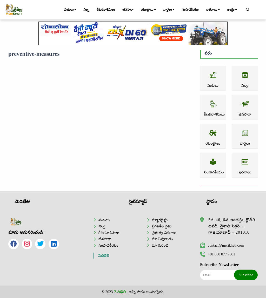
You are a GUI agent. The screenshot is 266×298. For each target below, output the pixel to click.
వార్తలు (169, 9)
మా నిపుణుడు (162, 239)
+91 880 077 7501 (217, 254)
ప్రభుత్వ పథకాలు (164, 233)
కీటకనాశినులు (106, 9)
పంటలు (70, 9)
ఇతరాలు (213, 9)
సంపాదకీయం (190, 9)
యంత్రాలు (149, 9)
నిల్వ (86, 9)
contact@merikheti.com (222, 245)
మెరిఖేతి (103, 256)
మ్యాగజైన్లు (160, 220)
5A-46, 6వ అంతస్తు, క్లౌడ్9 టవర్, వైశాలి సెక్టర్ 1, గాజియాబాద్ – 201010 (231, 226)
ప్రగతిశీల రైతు (161, 226)
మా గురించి (160, 245)
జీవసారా (127, 9)
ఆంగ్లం (232, 9)
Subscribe (245, 275)
